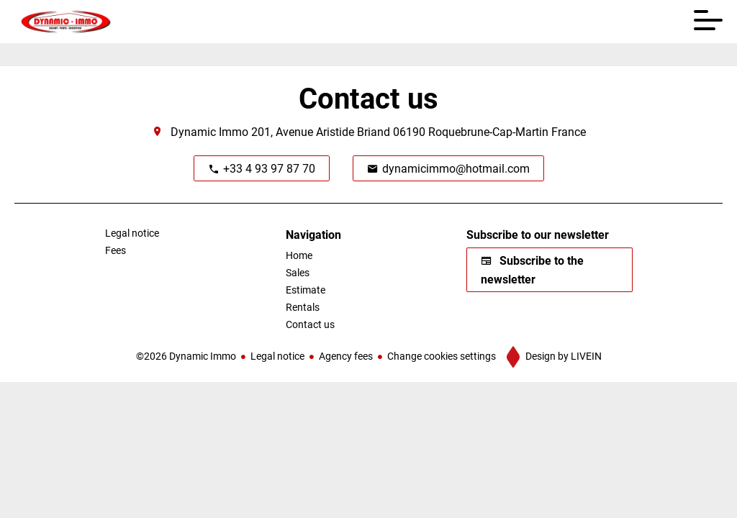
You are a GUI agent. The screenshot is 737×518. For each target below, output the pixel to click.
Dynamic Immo (209, 131)
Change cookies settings (441, 356)
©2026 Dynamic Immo (186, 356)
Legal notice (277, 356)
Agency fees (346, 356)
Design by (562, 356)
